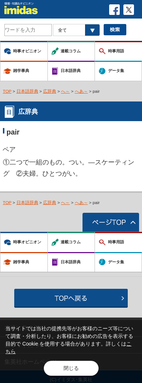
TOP (7, 91)
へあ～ (81, 91)
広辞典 (49, 91)
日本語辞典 (27, 91)
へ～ (65, 91)
